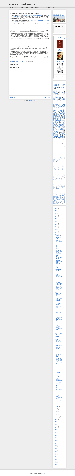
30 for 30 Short (61, 106)
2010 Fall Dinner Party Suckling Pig (58, 315)
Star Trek (59, 178)
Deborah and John (58, 290)
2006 (56, 424)
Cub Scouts (59, 102)
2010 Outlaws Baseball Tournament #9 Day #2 (58, 323)
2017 (56, 223)
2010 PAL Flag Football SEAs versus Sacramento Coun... (58, 252)
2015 (56, 226)
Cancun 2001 (57, 190)
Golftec (54, 191)
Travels (27, 7)
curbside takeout (57, 142)
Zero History (57, 336)
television (62, 193)
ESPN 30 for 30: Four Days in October (58, 355)
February (57, 416)
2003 (56, 429)
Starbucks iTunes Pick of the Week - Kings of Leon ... (58, 319)
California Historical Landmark (59, 84)
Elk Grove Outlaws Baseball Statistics (59, 108)
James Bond (60, 124)
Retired (54, 7)
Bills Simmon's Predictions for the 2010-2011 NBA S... (58, 257)
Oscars (54, 178)
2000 (56, 434)
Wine (54, 193)
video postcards (55, 194)
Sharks (54, 183)
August (57, 406)
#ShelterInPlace (59, 141)
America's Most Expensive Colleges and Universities (58, 376)
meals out (58, 193)
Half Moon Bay (57, 167)
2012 (56, 231)
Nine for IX (62, 163)
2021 (56, 216)
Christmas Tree (56, 117)
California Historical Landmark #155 (58, 275)
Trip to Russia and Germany (59, 150)
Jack (63, 186)
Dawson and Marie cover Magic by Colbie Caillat (58, 266)
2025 (56, 210)
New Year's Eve (59, 127)
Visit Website (59, 31)
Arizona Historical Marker (59, 173)
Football (59, 49)
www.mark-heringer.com (22, 4)
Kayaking (61, 158)
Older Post (47, 97)
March (57, 414)
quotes (64, 189)
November (58, 237)
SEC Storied (62, 191)
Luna (64, 171)
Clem (54, 130)
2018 (56, 221)
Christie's (55, 158)
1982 (56, 454)
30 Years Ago (57, 372)
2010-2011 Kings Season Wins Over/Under (58, 299)
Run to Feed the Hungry (58, 125)
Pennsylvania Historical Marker (59, 156)
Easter (62, 132)
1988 (56, 451)
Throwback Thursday (59, 118)
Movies (16, 7)
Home (11, 7)
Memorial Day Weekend (57, 176)
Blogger (43, 473)
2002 (56, 430)
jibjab (64, 166)
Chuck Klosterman (60, 50)
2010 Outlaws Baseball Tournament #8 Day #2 (58, 392)
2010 (56, 234)
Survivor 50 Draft (46, 7)
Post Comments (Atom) (32, 100)
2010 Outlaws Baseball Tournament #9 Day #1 (58, 328)
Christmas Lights (56, 143)
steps (56, 139)
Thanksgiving (55, 131)
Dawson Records (62, 194)
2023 (56, 213)
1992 (56, 445)
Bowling (59, 180)
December (58, 235)
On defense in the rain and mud (58, 270)
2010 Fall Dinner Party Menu (58, 312)
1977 (56, 462)
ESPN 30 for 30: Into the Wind (58, 383)
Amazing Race (60, 162)
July (56, 408)
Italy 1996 (61, 196)
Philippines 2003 (62, 145)
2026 (56, 208)
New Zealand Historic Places (58, 182)
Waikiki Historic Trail (58, 189)
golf (59, 88)
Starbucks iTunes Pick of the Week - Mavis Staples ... (58, 386)
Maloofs (62, 175)
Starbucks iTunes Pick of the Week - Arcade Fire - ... (58, 352)
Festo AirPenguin (58, 337)
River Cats (55, 164)
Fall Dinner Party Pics (59, 135)
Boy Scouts (55, 174)
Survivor (63, 156)
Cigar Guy (57, 365)
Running (63, 104)
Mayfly (54, 137)
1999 (56, 435)
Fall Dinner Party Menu (59, 144)
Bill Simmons (56, 151)
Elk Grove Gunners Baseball (59, 126)
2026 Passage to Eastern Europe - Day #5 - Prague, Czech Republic (59, 14)
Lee (54, 96)
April (57, 412)
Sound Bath (59, 192)
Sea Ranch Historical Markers (59, 120)
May (56, 411)
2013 (56, 229)
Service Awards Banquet (61, 168)
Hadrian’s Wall (58, 186)
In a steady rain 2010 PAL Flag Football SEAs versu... (58, 288)
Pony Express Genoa (58, 304)
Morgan (55, 110)
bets (64, 172)
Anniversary (56, 103)
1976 (56, 464)
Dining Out (55, 92)
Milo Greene (59, 93)
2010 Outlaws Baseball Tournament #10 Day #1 (58, 247)
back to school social (58, 172)
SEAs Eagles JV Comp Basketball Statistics (59, 140)
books (63, 87)
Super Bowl (62, 138)
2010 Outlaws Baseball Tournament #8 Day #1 (58, 397)
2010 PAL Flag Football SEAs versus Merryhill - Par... (58, 401)
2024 (56, 211)
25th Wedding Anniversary (60, 146)
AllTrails (57, 114)
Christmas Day (56, 132)
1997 (56, 438)
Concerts (60, 174)
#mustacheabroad (59, 157)
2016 (56, 224)
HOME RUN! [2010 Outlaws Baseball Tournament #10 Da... (58, 242)
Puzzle (63, 199)
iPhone (56, 152)
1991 (56, 446)
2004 (56, 427)
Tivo (63, 192)
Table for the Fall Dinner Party (58, 334)
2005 (56, 426)
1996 (56, 440)
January (57, 417)
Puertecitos (58, 199)
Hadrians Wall (57, 195)
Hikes (61, 94)
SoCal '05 (59, 200)
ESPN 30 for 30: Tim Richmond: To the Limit (58, 283)
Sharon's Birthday (56, 121)
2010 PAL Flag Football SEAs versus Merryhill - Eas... (58, 360)
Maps (58, 191)
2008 (56, 421)
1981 (56, 456)
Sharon (54, 200)
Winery (61, 203)
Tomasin (54, 184)
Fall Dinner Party (61, 113)
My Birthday (60, 129)
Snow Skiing (60, 116)
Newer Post (12, 97)
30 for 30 (63, 92)
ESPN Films (59, 134)
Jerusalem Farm (56, 163)
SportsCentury (60, 183)
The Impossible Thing (60, 61)
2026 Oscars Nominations (36, 7)
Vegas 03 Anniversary (61, 184)
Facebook (55, 90)
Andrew (63, 100)
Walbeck (58, 202)
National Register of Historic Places (59, 97)
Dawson (63, 180)
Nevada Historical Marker (59, 115)
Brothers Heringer (58, 185)
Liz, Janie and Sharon (58, 307)
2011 (56, 232)
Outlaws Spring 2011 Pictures (59, 154)
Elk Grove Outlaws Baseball (59, 136)
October (57, 238)
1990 (56, 448)
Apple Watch (59, 171)
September (58, 404)
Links (54, 187)
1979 (56, 459)
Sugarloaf (60, 166)
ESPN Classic (62, 190)
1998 (56, 437)
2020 (56, 218)
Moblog (55, 94)
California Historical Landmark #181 (58, 379)
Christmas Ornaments (57, 119)
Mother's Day (60, 130)
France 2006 (62, 110)
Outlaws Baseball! (58, 389)
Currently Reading (59, 38)
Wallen (59, 170)
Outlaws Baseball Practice (58, 363)
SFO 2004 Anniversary (61, 188)
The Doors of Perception (59, 73)
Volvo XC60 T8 (60, 137)
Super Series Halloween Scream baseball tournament (33, 15)
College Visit (55, 155)
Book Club (55, 138)
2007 (56, 422)
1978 (56, 461)
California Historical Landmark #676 (58, 340)
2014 (56, 227)
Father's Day (55, 133)
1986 (56, 453)
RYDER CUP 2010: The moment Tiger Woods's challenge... (58, 369)
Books (22, 7)
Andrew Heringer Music (59, 91)
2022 (56, 215)
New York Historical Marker (59, 181)
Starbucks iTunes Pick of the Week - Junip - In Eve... (58, 280)
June (57, 409)
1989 (56, 450)
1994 (56, 443)
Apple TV (63, 117)
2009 (56, 419)
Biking (62, 152)
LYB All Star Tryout (57, 159)
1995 (56, 442)
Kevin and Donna (58, 302)
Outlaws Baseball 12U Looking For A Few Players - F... (58, 347)
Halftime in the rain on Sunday (58, 272)
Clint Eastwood (56, 153)
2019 (56, 219)
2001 (56, 432)
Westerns (63, 151)
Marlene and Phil (58, 296)
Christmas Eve (56, 128)
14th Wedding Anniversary (58, 343)
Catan (62, 131)
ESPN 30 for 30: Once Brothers (58, 309)
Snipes (54, 192)
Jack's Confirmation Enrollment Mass (58, 294)
